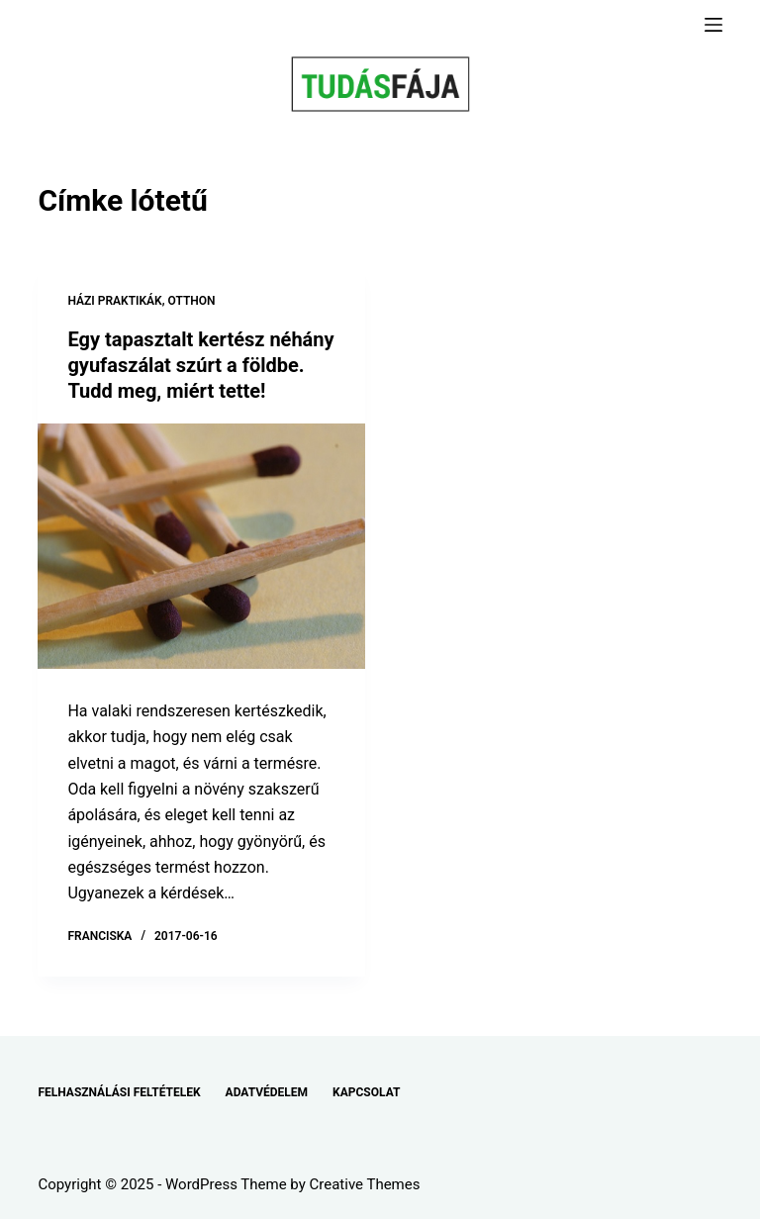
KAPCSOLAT (366, 1092)
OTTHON (192, 301)
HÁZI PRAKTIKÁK (114, 301)
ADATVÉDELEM (267, 1092)
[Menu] (713, 25)
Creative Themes (365, 1184)
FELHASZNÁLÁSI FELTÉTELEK (119, 1092)
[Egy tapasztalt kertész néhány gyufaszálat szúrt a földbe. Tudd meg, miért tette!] (201, 546)
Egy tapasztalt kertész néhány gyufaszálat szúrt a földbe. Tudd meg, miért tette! (200, 365)
